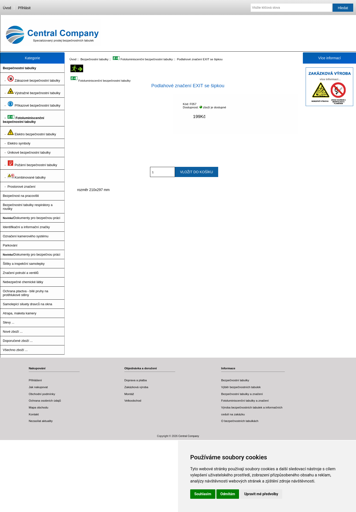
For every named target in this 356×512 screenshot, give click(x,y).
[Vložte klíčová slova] (291, 8)
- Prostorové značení (19, 186)
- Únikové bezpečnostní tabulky (27, 152)
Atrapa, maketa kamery (19, 313)
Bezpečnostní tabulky (94, 59)
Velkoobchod (132, 400)
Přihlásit (24, 8)
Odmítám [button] (227, 494)
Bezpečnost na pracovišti (21, 196)
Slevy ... (8, 322)
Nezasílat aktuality (41, 420)
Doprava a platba (135, 380)
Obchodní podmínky (42, 394)
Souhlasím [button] (202, 494)
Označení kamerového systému (25, 236)
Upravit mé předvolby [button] (261, 494)
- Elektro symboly (16, 143)
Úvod (7, 8)
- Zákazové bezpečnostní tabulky (31, 78)
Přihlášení (35, 380)
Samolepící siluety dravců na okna (27, 304)
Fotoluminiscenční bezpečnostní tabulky (143, 59)
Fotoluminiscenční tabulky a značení (245, 400)
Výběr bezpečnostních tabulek (241, 387)
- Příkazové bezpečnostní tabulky (31, 103)
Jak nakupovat (38, 387)
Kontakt (34, 414)
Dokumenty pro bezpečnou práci (31, 218)
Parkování (10, 245)
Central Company (189, 436)
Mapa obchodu (38, 407)
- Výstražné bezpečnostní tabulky (31, 91)
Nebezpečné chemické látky (23, 282)
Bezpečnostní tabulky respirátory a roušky (28, 207)
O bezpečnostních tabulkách (239, 420)
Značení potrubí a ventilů (20, 273)
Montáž (129, 394)
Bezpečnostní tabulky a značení (242, 394)
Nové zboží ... (13, 331)
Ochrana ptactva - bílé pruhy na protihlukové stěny (25, 293)
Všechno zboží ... (15, 350)
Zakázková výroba (136, 387)
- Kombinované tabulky (24, 175)
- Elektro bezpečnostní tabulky (29, 132)
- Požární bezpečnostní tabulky (30, 163)
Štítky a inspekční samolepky (23, 264)
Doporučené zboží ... (18, 341)
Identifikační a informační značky (26, 227)
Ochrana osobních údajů (45, 400)
